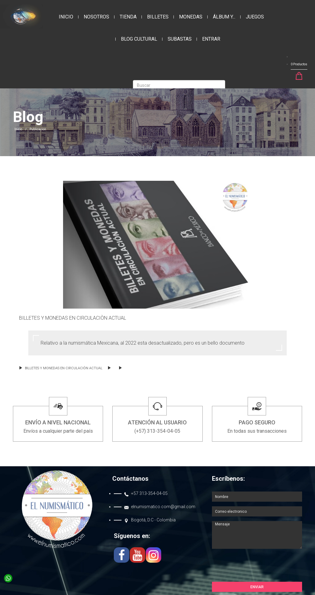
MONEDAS (190, 17)
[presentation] (258, 567)
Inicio (66, 17)
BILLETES (158, 17)
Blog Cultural (139, 39)
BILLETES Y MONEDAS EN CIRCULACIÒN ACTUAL (60, 368)
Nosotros (96, 17)
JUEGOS (255, 17)
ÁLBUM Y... (224, 17)
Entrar (211, 39)
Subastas (180, 39)
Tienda (128, 17)
